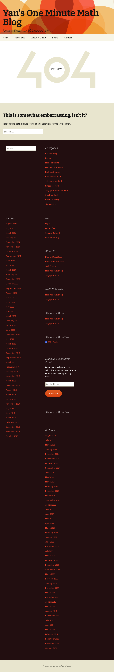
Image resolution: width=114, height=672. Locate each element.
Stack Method (51, 195)
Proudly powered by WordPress (57, 666)
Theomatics (50, 204)
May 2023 (10, 306)
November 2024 (13, 246)
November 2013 (13, 431)
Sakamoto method (53, 181)
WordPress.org (52, 237)
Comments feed (52, 233)
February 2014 (12, 422)
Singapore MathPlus (57, 412)
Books (55, 37)
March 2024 (11, 270)
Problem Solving (52, 172)
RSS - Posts (51, 342)
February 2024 (12, 274)
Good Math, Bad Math (54, 261)
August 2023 (11, 293)
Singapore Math (52, 185)
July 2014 (10, 408)
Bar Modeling (51, 153)
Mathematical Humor (54, 167)
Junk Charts (50, 266)
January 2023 (12, 325)
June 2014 (10, 413)
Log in (47, 223)
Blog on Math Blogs (53, 257)
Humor (48, 158)
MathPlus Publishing (54, 270)
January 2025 (12, 237)
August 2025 (11, 223)
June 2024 (10, 260)
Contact (68, 37)
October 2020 (12, 348)
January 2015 (12, 399)
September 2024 (13, 256)
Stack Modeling (52, 199)
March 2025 (11, 233)
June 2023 (10, 302)
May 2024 (10, 265)
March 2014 (11, 417)
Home (5, 37)
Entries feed (50, 228)
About (20, 37)
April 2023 (10, 311)
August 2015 (11, 390)
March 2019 (11, 362)
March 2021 (11, 343)
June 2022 (10, 330)
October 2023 (12, 283)
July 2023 (10, 297)
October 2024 (12, 251)
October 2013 (12, 436)
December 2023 (13, 279)
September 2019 (13, 357)
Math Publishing (52, 162)
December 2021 (13, 334)
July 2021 (10, 339)
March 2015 (11, 394)
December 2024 (13, 242)
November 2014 (13, 403)
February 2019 (12, 367)
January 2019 (12, 371)
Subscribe (53, 393)
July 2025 (10, 228)
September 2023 (13, 288)
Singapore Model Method (56, 190)
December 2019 (13, 353)
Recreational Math (53, 176)
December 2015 (13, 385)
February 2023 (12, 320)
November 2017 (13, 376)
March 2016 (11, 380)
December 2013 (13, 427)
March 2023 (11, 316)
